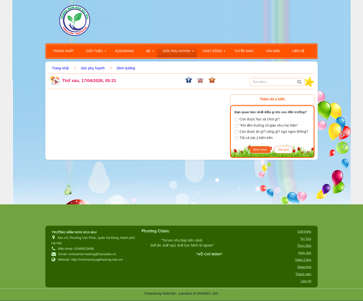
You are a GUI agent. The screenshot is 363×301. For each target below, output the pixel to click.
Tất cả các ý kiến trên (253, 138)
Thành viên (303, 274)
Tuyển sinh (244, 51)
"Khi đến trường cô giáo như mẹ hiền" (266, 125)
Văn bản (273, 51)
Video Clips (303, 260)
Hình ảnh (304, 253)
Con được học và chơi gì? (257, 119)
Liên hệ (298, 51)
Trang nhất (63, 51)
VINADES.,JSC (207, 293)
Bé (148, 51)
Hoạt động (212, 51)
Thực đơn (304, 245)
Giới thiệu (94, 51)
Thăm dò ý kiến (272, 99)
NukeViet (169, 293)
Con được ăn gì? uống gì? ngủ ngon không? (271, 132)
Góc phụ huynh (176, 51)
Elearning (124, 51)
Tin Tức (305, 239)
